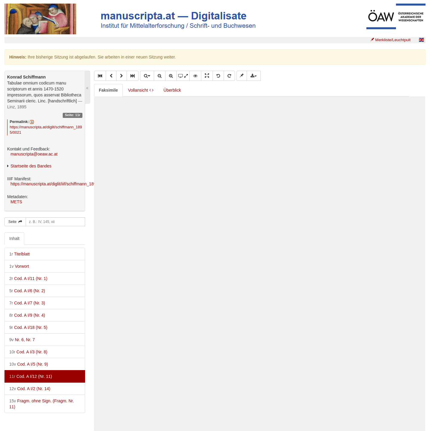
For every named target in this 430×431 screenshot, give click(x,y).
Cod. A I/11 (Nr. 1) (28, 278)
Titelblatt (19, 254)
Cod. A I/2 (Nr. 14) (29, 388)
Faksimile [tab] (108, 90)
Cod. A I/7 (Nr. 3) (27, 303)
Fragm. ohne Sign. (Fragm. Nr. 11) (41, 403)
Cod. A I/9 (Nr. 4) (27, 315)
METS (16, 201)
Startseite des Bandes (30, 166)
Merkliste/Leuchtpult (390, 40)
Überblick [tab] (172, 90)
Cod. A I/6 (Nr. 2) (27, 290)
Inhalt (14, 238)
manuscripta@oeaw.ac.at (33, 154)
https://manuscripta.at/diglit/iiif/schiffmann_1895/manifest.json (67, 183)
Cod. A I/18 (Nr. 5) (28, 327)
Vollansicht (140, 90)
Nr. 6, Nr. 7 (22, 339)
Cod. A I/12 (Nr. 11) (30, 376)
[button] (100, 76)
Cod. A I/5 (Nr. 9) (28, 364)
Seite (15, 222)
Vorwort (19, 266)
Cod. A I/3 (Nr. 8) (28, 352)
